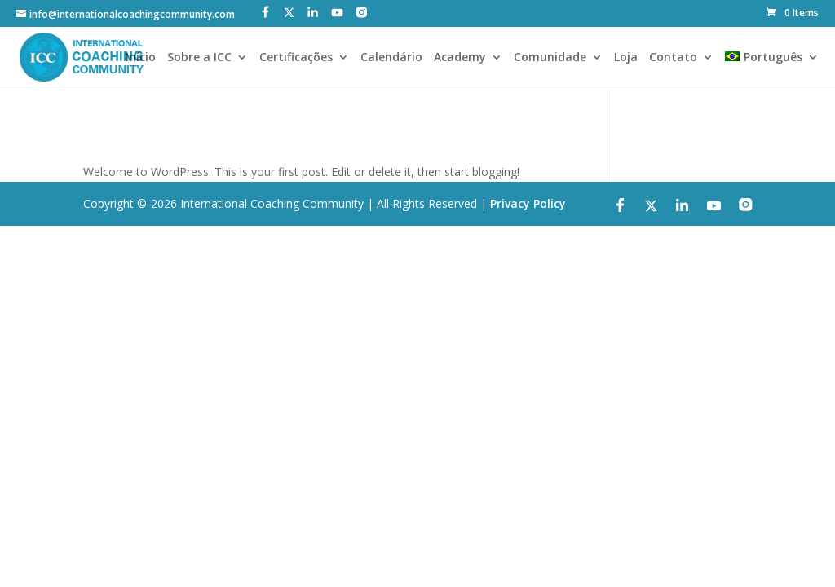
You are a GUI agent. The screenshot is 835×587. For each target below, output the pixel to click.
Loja (626, 57)
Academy (460, 57)
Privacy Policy (528, 203)
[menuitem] (771, 70)
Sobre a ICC (199, 57)
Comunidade (550, 57)
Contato (673, 57)
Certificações (296, 57)
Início (141, 57)
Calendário (391, 57)
